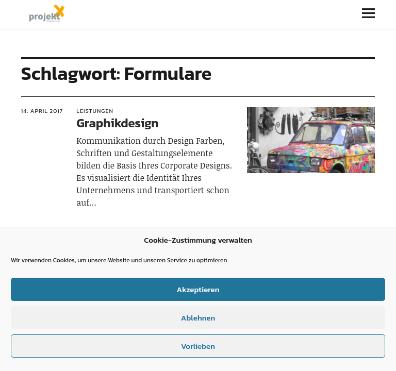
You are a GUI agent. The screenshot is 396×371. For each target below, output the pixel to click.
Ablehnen (198, 318)
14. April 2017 (42, 111)
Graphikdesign (117, 123)
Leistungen (94, 111)
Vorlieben (198, 346)
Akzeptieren (197, 289)
